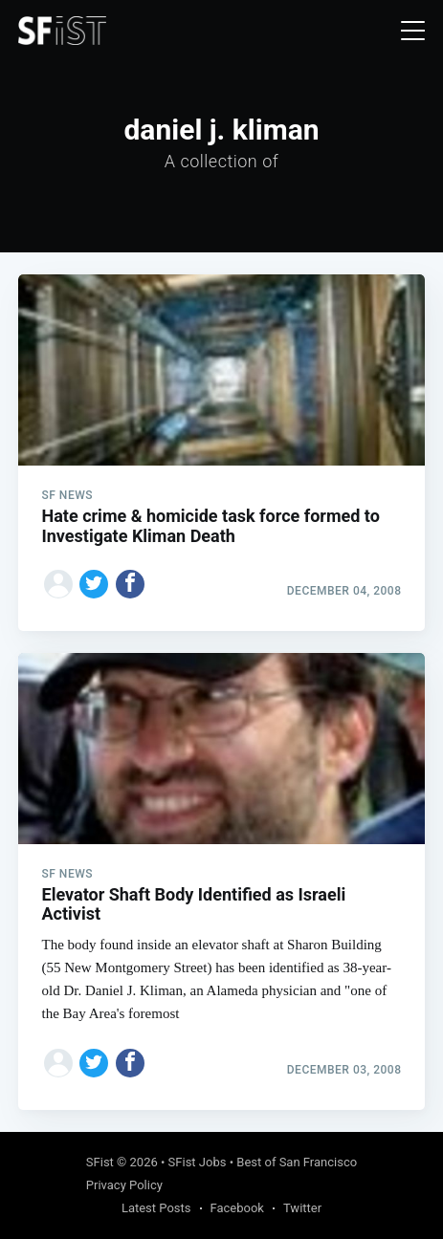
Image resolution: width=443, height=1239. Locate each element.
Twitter (302, 1208)
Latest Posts (156, 1208)
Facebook (237, 1208)
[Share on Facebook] (130, 584)
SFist (100, 1162)
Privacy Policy (124, 1185)
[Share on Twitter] (94, 584)
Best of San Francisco (296, 1162)
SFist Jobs (197, 1162)
